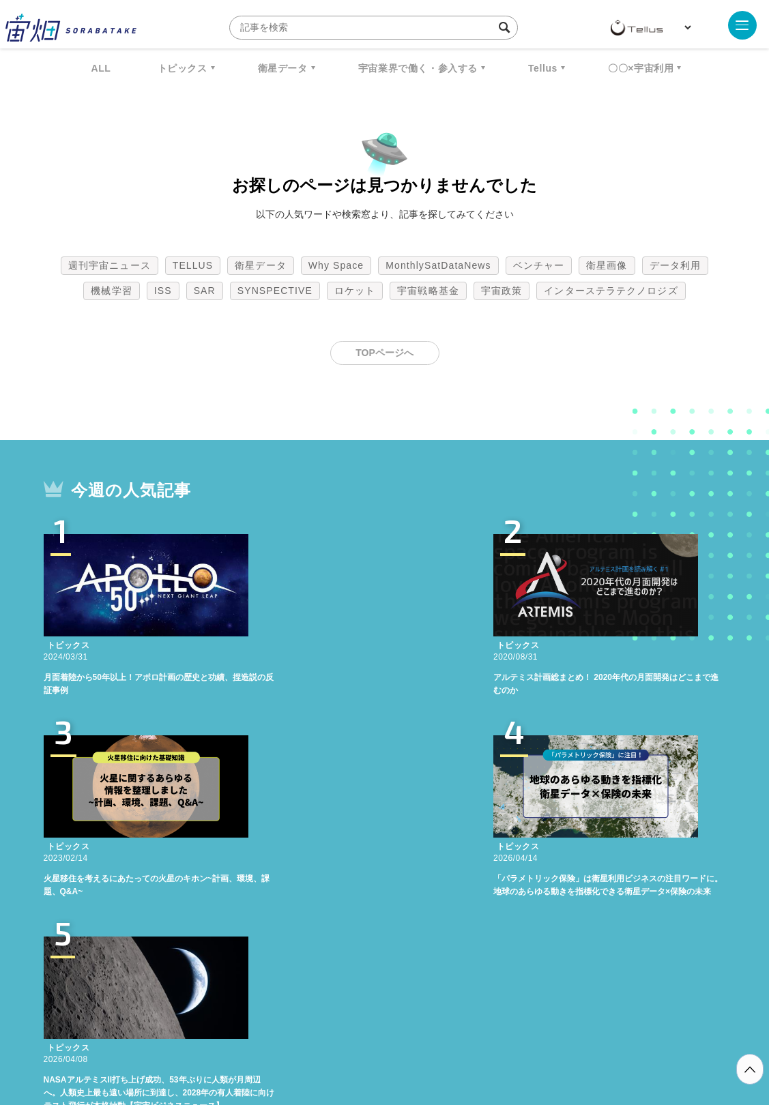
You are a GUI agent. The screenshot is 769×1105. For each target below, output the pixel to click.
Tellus (542, 68)
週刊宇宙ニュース (109, 265)
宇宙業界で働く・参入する (418, 68)
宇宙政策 (501, 290)
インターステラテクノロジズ (611, 290)
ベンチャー (539, 265)
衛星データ (283, 68)
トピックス (182, 68)
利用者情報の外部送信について (456, 1033)
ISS (163, 290)
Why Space (336, 265)
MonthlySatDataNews (438, 265)
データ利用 (675, 265)
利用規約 (271, 1033)
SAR (205, 290)
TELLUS (193, 265)
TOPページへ (384, 352)
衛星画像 (606, 265)
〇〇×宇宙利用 (640, 68)
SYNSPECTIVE (275, 290)
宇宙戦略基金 (428, 290)
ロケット (354, 290)
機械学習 (111, 290)
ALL (101, 68)
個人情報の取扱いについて (344, 1033)
